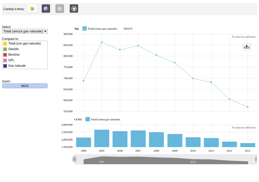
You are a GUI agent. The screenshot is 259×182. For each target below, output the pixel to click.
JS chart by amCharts (244, 36)
